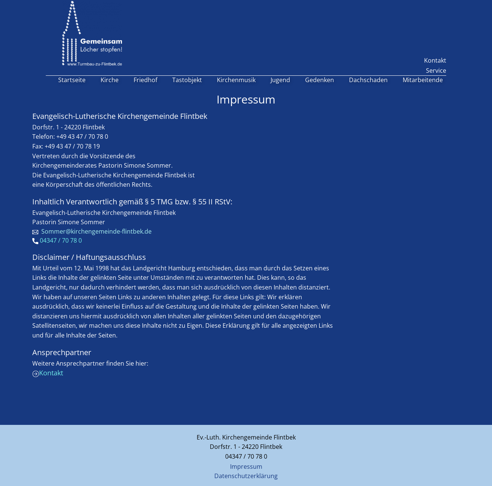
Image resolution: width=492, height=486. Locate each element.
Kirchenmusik (236, 80)
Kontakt (435, 60)
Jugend (280, 80)
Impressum (246, 466)
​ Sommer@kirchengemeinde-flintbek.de (92, 231)
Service (436, 70)
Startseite (72, 80)
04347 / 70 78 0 (57, 240)
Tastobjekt (187, 80)
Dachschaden (368, 80)
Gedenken (319, 80)
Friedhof (145, 80)
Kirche (110, 80)
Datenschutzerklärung (246, 476)
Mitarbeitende (423, 80)
